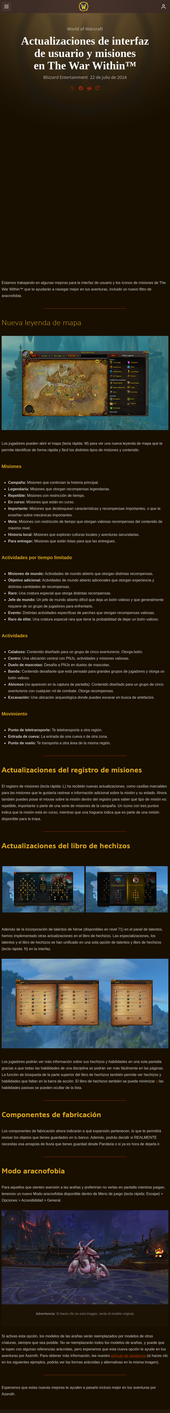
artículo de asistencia (128, 1189)
